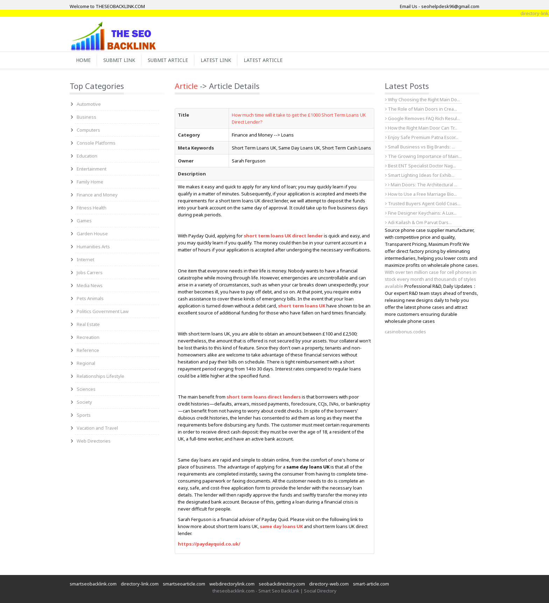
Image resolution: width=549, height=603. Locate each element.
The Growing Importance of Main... (423, 156)
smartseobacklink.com (93, 584)
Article (186, 86)
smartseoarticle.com (184, 584)
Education (87, 156)
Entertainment (91, 169)
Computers (88, 130)
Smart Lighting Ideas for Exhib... (419, 175)
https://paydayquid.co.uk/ (209, 544)
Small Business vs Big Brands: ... (420, 147)
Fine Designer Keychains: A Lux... (421, 213)
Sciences (86, 389)
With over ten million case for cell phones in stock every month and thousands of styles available (431, 279)
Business (86, 117)
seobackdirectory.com (282, 584)
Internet (85, 259)
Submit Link (119, 60)
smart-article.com (371, 584)
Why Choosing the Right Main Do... (422, 99)
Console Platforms (96, 143)
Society (84, 402)
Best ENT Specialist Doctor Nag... (420, 165)
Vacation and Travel (97, 428)
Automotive (89, 104)
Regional (86, 363)
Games (84, 220)
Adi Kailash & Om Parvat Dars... (418, 222)
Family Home (90, 182)
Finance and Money (97, 195)
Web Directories (94, 441)
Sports (84, 415)
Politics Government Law (102, 311)
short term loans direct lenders (264, 397)
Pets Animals (90, 298)
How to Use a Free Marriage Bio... (421, 194)
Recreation (88, 337)
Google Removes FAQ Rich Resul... (422, 118)
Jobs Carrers (90, 272)
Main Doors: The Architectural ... (422, 184)
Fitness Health (91, 208)
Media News (90, 285)
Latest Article (263, 60)
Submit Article (168, 60)
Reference (88, 350)
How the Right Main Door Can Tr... (421, 128)
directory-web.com (329, 584)
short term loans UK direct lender (283, 236)
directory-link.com (140, 584)
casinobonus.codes (405, 331)
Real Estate (88, 324)
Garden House (92, 233)
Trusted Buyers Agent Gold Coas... (422, 203)
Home (83, 60)
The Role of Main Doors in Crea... (421, 109)
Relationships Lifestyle (100, 376)
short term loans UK (301, 306)
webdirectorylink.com (232, 584)
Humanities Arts (93, 246)
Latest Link (216, 60)
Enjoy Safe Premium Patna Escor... (421, 137)
